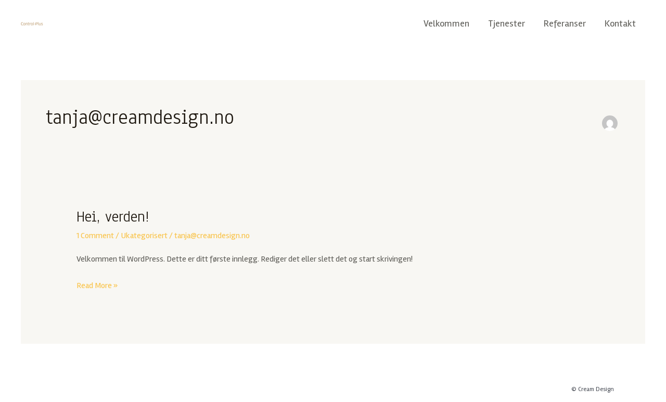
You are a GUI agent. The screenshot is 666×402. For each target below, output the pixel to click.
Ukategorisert (144, 235)
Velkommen (446, 23)
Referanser (565, 23)
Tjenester (506, 23)
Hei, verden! (112, 216)
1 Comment (95, 235)
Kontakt (620, 23)
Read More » (97, 285)
